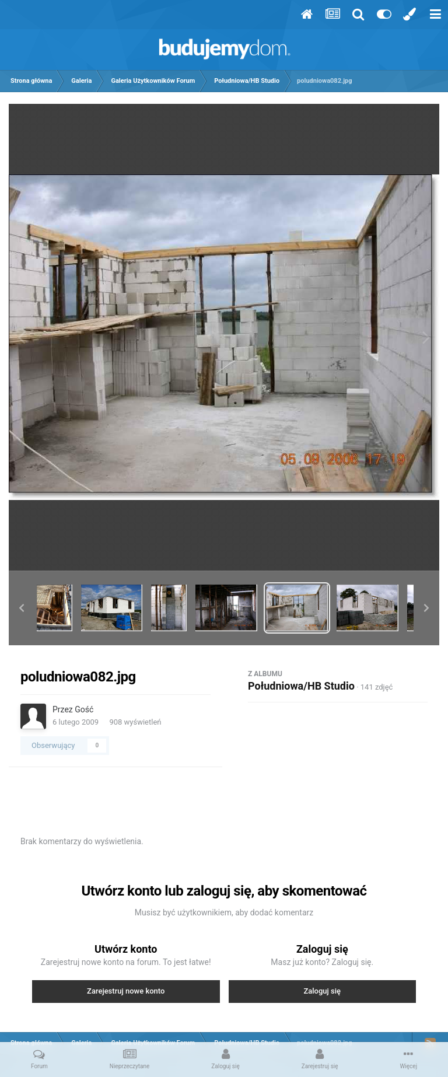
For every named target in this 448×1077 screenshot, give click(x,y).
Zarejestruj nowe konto (125, 991)
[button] (21, 608)
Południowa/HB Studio (301, 686)
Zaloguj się (322, 991)
